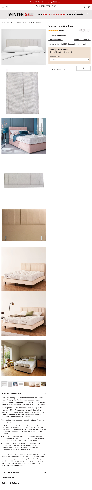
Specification (7, 478)
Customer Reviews (10, 472)
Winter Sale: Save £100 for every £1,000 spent (45, 2)
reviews (62, 30)
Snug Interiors (46, 6)
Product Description (11, 393)
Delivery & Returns (10, 483)
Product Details (54, 39)
